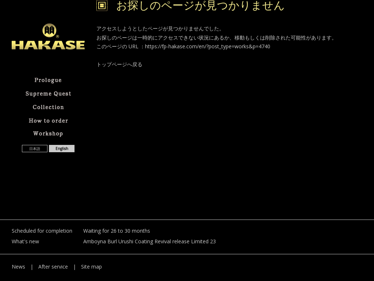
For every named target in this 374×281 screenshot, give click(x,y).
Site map (91, 266)
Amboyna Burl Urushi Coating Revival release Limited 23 (149, 241)
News (18, 266)
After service (53, 266)
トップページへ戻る (119, 64)
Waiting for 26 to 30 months (116, 230)
